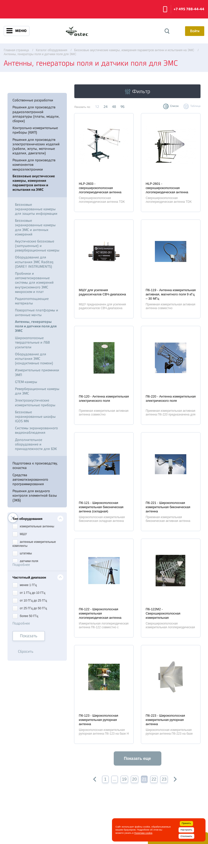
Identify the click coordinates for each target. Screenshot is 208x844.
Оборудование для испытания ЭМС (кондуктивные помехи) (34, 358)
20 (134, 779)
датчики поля (25, 560)
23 (164, 779)
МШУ (19, 533)
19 (124, 779)
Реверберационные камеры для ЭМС (37, 391)
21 (144, 779)
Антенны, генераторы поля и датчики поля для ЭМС (36, 326)
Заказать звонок (165, 9)
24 (105, 107)
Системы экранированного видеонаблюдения (36, 430)
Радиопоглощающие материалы (32, 301)
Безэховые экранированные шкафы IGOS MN (35, 416)
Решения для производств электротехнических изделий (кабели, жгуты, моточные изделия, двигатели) (36, 146)
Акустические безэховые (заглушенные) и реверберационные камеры (37, 245)
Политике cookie (143, 833)
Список (174, 106)
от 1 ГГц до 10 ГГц (28, 592)
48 (114, 107)
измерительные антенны (33, 526)
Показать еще (137, 758)
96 (122, 107)
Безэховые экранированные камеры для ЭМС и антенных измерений (35, 227)
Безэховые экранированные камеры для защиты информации (36, 209)
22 (154, 779)
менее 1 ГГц (24, 584)
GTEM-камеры (26, 382)
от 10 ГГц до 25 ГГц (29, 600)
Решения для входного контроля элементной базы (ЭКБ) (34, 495)
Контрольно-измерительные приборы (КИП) (35, 130)
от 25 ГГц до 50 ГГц (29, 608)
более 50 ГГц (25, 615)
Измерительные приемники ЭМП (37, 372)
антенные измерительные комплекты (34, 543)
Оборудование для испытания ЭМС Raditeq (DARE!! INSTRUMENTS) (34, 261)
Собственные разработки (32, 100)
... (114, 779)
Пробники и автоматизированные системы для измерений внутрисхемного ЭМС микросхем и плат (34, 282)
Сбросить (25, 651)
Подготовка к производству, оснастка (35, 465)
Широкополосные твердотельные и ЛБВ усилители (32, 342)
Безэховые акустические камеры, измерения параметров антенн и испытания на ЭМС (33, 183)
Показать (28, 635)
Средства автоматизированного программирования (30, 479)
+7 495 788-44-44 (189, 9)
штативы (22, 553)
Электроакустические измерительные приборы (35, 402)
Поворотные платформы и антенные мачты (36, 312)
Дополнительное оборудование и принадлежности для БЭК (36, 444)
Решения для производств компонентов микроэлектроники (33, 164)
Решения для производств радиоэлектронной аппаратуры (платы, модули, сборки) (36, 114)
